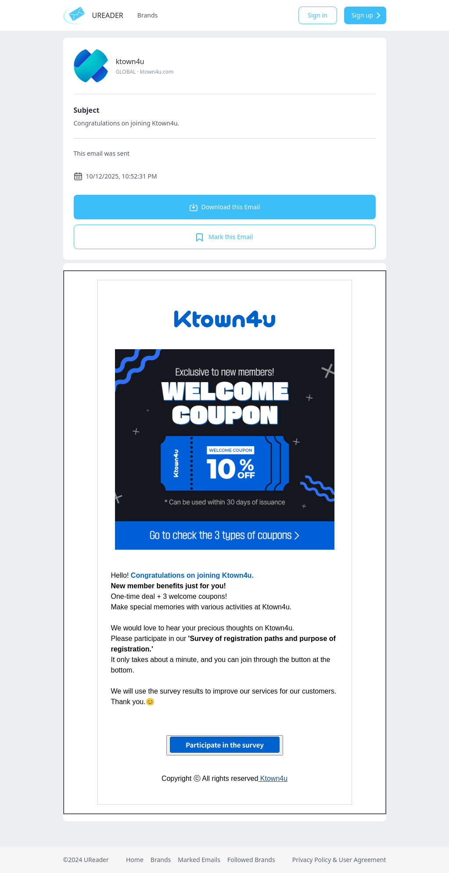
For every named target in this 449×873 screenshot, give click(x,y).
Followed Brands (251, 859)
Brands (147, 15)
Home (135, 859)
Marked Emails (199, 859)
